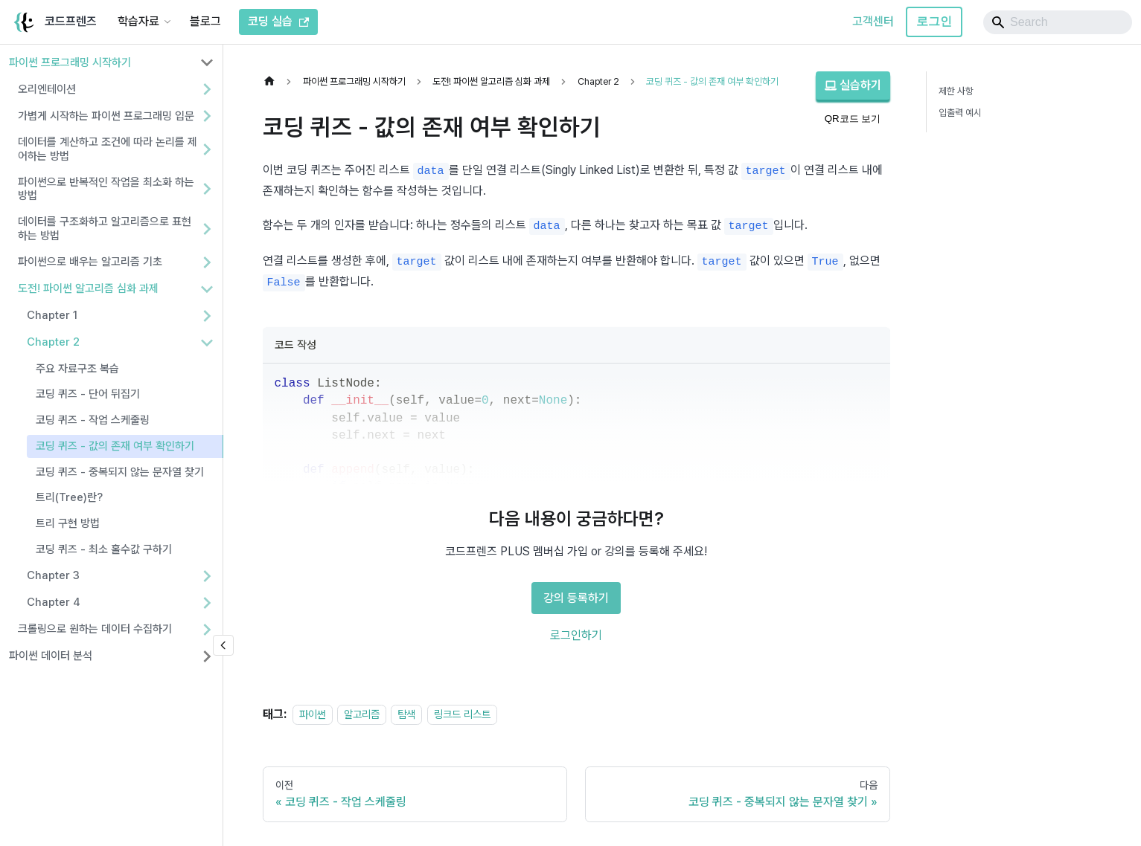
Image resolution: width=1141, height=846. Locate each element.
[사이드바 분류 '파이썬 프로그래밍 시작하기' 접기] (207, 62)
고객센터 (873, 21)
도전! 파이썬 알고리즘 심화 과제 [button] (88, 288)
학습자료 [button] (138, 21)
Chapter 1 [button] (52, 315)
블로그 (205, 21)
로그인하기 (576, 635)
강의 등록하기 (576, 598)
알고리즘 (362, 714)
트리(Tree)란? (69, 497)
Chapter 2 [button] (53, 342)
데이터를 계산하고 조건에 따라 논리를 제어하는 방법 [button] (107, 149)
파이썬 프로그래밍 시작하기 (70, 62)
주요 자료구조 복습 (77, 368)
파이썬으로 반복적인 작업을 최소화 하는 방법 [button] (106, 189)
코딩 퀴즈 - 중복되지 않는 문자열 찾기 (120, 472)
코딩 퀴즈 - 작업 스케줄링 (93, 420)
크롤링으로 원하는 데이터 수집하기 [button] (95, 629)
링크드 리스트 (462, 714)
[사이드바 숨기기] (223, 645)
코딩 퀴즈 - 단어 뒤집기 (88, 394)
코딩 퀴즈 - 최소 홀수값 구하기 (104, 549)
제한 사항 (956, 91)
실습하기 (853, 85)
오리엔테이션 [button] (47, 89)
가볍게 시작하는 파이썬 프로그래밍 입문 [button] (106, 116)
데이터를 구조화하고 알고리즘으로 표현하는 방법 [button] (104, 228)
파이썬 (312, 714)
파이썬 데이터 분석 (50, 655)
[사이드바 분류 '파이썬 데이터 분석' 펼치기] (207, 656)
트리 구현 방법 (68, 523)
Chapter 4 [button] (53, 602)
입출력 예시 (960, 112)
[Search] (1057, 22)
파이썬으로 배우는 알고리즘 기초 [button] (90, 261)
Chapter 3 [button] (53, 575)
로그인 (934, 21)
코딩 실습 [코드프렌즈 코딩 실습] (278, 21)
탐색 (406, 714)
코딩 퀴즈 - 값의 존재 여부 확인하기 (115, 446)
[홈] (273, 81)
